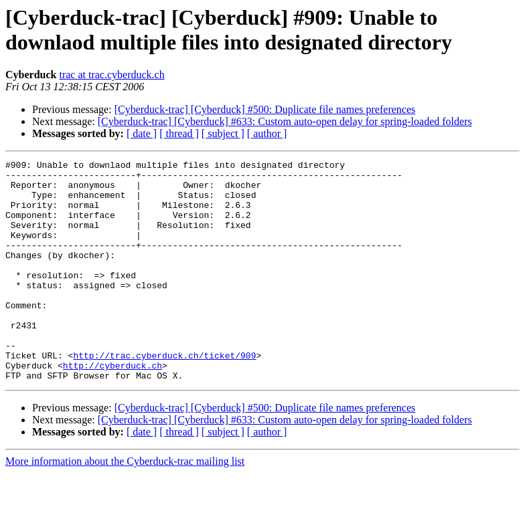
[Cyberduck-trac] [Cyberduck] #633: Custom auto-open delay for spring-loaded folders (285, 121)
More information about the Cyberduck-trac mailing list (124, 505)
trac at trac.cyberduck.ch (111, 74)
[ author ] (267, 133)
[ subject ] (223, 133)
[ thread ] (179, 133)
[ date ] (142, 133)
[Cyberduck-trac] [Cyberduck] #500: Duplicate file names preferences (265, 109)
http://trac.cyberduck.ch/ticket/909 (164, 395)
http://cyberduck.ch (112, 407)
